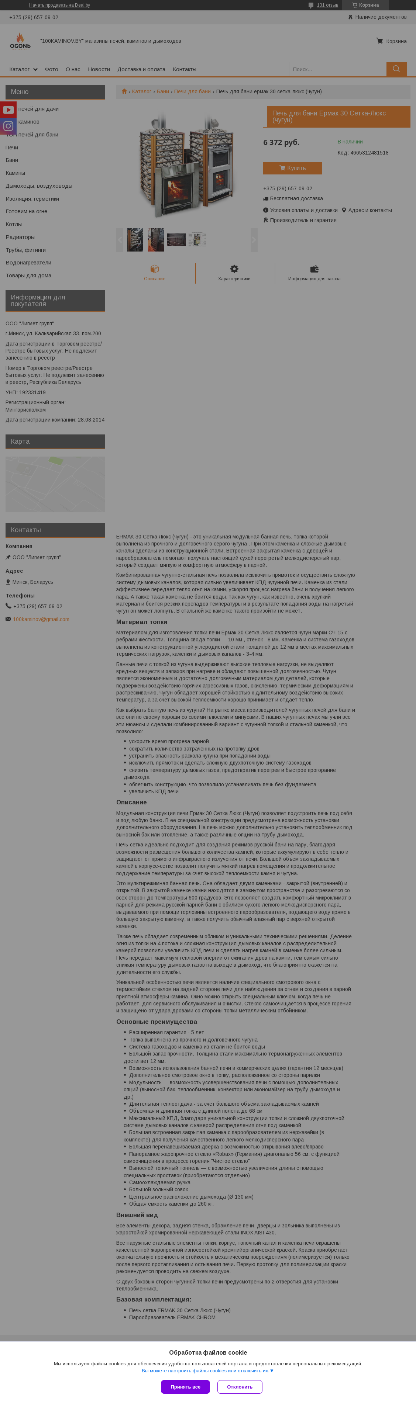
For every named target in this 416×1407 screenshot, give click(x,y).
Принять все (185, 1387)
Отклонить (239, 1387)
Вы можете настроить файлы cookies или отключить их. (205, 1370)
